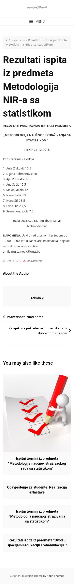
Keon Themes (55, 575)
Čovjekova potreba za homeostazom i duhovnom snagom (38, 331)
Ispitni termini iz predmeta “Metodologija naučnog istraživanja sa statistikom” (37, 516)
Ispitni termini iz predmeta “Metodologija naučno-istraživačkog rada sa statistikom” (37, 463)
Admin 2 (37, 298)
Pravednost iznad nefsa (25, 317)
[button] (37, 21)
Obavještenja (34, 261)
